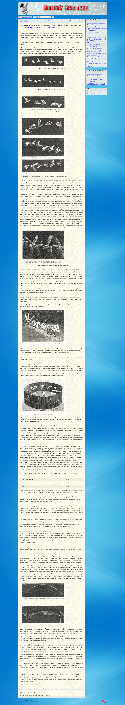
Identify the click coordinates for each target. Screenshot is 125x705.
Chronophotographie (92, 92)
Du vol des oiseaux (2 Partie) (94, 77)
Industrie (89, 42)
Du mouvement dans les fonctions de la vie (97, 28)
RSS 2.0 (39, 701)
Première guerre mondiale (93, 57)
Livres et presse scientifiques (94, 48)
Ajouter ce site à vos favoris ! (25, 17)
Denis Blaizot (38, 30)
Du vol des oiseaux (52, 20)
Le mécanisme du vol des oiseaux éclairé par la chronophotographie (96, 84)
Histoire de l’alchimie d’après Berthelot (96, 37)
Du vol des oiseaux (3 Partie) (94, 76)
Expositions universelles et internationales (93, 33)
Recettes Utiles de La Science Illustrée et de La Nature (96, 59)
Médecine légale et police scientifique (96, 53)
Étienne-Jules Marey (41, 20)
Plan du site (21, 701)
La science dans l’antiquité (93, 44)
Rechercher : (36, 17)
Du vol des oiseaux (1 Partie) (94, 79)
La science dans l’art (92, 46)
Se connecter (28, 701)
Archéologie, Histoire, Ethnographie (96, 23)
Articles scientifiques (30, 20)
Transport (89, 66)
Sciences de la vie (91, 61)
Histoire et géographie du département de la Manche (96, 40)
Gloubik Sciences (75, 6)
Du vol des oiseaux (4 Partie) (94, 74)
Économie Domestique (92, 25)
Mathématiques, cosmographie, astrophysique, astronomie (95, 50)
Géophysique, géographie (93, 35)
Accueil (23, 20)
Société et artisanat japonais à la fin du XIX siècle (96, 64)
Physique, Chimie (91, 55)
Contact (34, 701)
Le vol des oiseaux (91, 81)
